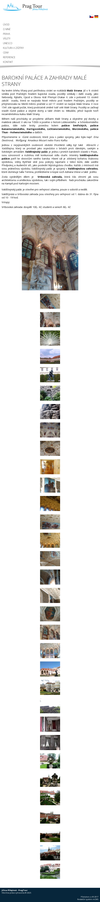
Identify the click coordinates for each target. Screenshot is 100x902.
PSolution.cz (86, 896)
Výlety (6, 38)
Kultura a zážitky (13, 47)
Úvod (6, 24)
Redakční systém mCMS (87, 899)
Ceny (6, 52)
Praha (6, 33)
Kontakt (8, 62)
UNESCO (7, 43)
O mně (7, 29)
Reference (9, 57)
